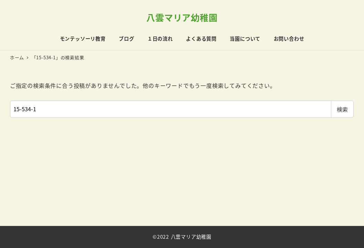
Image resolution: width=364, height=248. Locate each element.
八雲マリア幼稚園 (181, 17)
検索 (342, 109)
